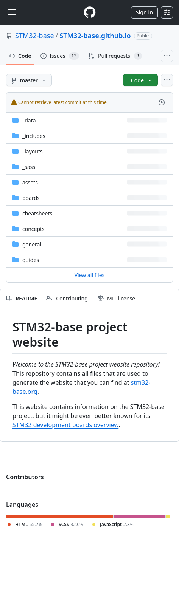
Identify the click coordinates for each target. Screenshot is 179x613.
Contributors (25, 477)
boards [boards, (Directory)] (31, 197)
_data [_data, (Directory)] (29, 120)
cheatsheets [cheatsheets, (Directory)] (37, 213)
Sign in (144, 12)
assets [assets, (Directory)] (30, 182)
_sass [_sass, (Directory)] (28, 166)
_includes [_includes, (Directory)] (33, 135)
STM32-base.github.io (95, 35)
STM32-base (34, 35)
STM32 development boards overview (65, 425)
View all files (90, 275)
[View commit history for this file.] (161, 102)
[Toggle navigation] (11, 12)
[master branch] (29, 80)
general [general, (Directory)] (31, 244)
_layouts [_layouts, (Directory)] (32, 151)
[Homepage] (90, 12)
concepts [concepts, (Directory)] (33, 228)
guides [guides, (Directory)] (30, 259)
